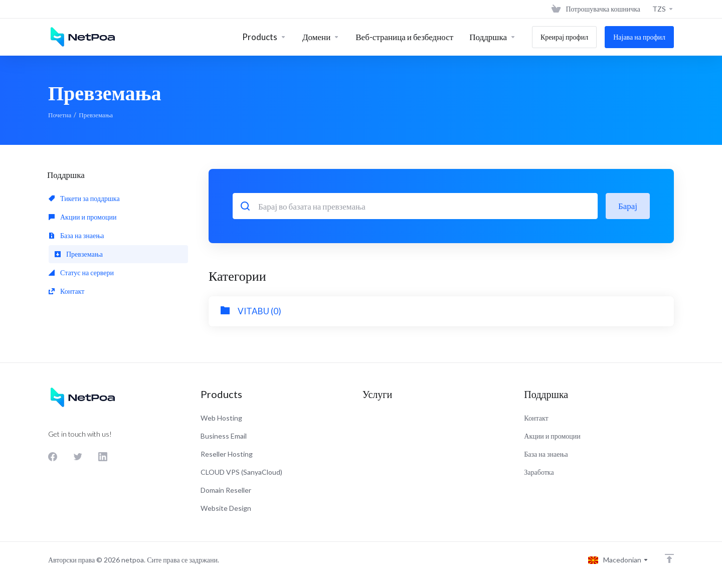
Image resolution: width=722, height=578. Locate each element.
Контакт (66, 291)
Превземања (79, 254)
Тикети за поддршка (84, 198)
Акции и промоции (82, 217)
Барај (627, 206)
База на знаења (76, 235)
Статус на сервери (81, 272)
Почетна (59, 115)
